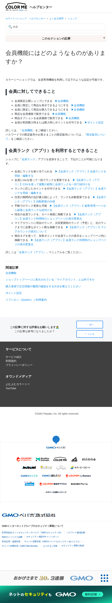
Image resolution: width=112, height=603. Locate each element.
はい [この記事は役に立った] (91, 324)
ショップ (72, 18)
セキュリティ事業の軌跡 (72, 545)
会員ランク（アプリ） (32, 252)
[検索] (56, 26)
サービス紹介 (14, 356)
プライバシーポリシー (19, 364)
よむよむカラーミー (18, 384)
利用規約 (11, 360)
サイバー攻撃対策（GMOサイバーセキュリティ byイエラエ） (52, 541)
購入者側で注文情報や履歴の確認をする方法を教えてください (43, 286)
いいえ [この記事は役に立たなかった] (91, 334)
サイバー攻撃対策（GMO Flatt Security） (20, 546)
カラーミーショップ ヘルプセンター (25, 18)
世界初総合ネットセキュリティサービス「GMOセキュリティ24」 (32, 532)
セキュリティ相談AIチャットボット (42, 536)
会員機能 (27, 130)
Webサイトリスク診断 (12, 537)
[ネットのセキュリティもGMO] (56, 594)
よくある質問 (56, 18)
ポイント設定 (14, 292)
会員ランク (28, 159)
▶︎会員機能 (61, 100)
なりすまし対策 (50, 546)
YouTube (11, 388)
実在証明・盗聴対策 (11, 541)
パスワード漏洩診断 (76, 532)
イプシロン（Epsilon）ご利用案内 (26, 299)
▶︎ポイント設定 (94, 122)
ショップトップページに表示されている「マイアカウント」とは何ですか (50, 279)
